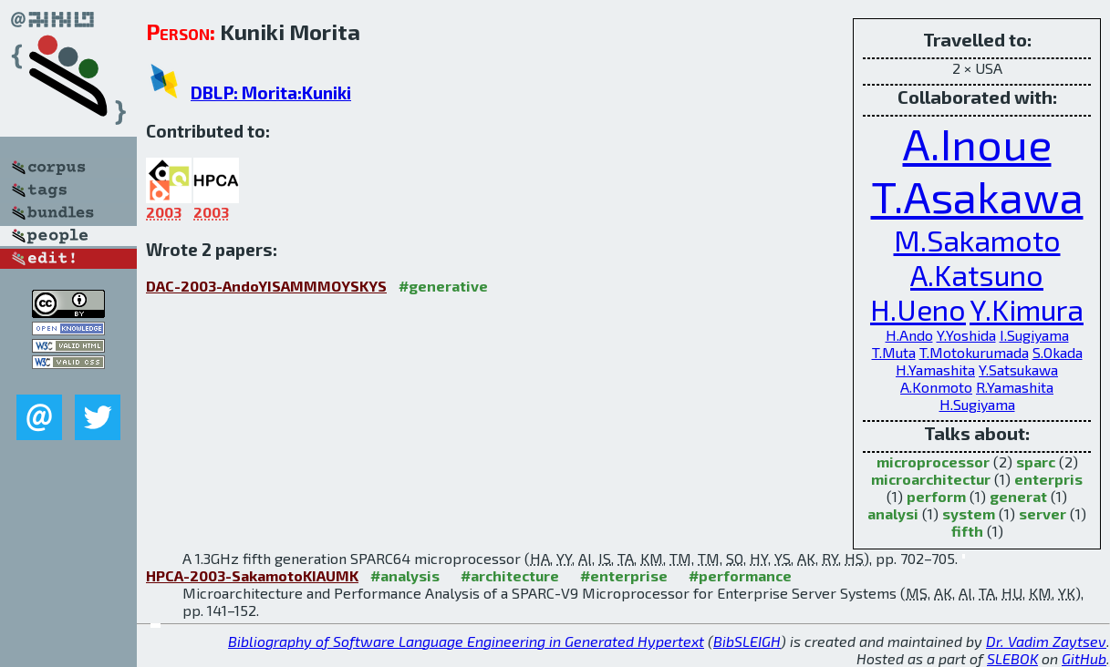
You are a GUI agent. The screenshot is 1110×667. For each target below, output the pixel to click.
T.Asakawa (977, 195)
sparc (1035, 461)
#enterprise (624, 575)
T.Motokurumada (974, 352)
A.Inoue (977, 143)
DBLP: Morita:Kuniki (271, 92)
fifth (967, 530)
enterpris (1048, 478)
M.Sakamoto (977, 239)
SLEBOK (1012, 658)
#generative (443, 285)
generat (1018, 496)
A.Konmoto (936, 386)
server (1042, 513)
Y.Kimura (1027, 309)
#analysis (405, 575)
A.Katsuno (976, 274)
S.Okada (1057, 352)
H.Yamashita (935, 369)
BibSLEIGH (747, 641)
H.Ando (909, 335)
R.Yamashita (1014, 386)
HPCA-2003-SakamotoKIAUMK (252, 575)
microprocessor (933, 461)
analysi (892, 513)
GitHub (1084, 658)
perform (936, 496)
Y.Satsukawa (1018, 369)
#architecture (510, 575)
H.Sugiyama (977, 404)
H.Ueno (918, 309)
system (968, 513)
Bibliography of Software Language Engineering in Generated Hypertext (466, 641)
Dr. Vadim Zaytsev (1046, 641)
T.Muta (894, 352)
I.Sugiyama (1034, 335)
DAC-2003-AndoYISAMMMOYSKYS (266, 285)
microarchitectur (931, 478)
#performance (740, 575)
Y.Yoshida (966, 335)
